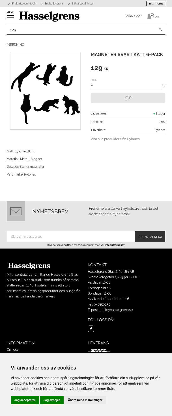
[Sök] (160, 29)
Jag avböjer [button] (51, 400)
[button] (11, 19)
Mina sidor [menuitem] (133, 16)
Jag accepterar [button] (24, 400)
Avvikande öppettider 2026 (108, 299)
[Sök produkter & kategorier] (81, 29)
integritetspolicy (115, 245)
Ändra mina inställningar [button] (85, 400)
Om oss (12, 350)
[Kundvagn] (152, 15)
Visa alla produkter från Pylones (115, 139)
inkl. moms (155, 3)
